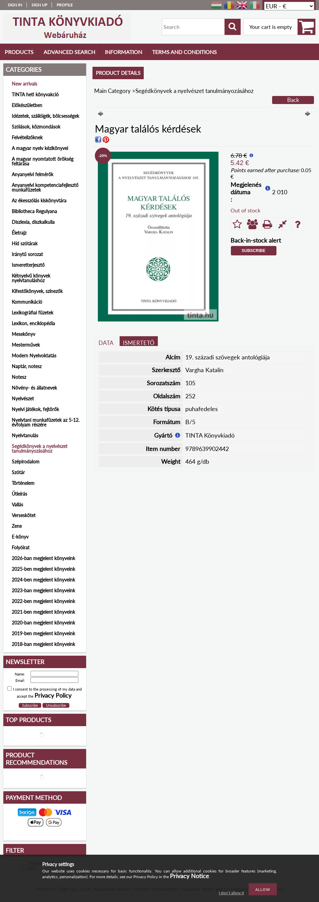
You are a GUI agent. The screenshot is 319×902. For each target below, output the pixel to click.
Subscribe (253, 250)
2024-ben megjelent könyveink (43, 580)
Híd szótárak (25, 243)
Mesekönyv (23, 334)
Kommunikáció (27, 302)
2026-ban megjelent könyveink (43, 558)
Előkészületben (27, 105)
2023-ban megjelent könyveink (43, 590)
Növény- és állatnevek (34, 388)
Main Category (112, 90)
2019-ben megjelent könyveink (43, 633)
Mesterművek (26, 345)
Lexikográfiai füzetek (32, 312)
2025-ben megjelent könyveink (43, 569)
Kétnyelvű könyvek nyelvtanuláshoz (31, 278)
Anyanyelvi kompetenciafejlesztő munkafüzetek (45, 187)
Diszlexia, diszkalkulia (33, 222)
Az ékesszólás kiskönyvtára (39, 200)
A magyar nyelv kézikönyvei (40, 148)
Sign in (15, 4)
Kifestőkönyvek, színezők (37, 291)
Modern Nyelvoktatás (34, 355)
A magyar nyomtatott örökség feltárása (42, 161)
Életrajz (19, 233)
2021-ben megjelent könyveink (43, 612)
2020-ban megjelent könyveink (43, 622)
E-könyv (20, 537)
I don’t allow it (231, 892)
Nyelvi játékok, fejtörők (35, 409)
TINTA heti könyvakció (35, 94)
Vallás (17, 504)
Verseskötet (24, 515)
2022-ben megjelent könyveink (43, 601)
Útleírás (19, 494)
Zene (17, 526)
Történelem (23, 483)
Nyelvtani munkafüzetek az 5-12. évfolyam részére (45, 422)
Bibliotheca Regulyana (34, 211)
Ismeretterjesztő (28, 265)
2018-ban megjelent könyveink (43, 644)
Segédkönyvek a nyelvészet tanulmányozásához (39, 448)
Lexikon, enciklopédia (33, 323)
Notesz (19, 377)
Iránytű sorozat (27, 254)
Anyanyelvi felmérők (32, 174)
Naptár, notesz (27, 366)
